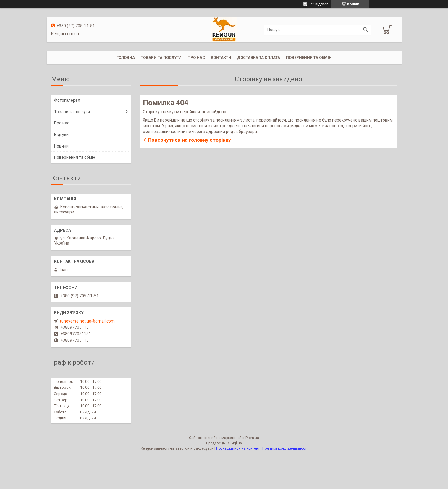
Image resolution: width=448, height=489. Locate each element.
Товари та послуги (161, 57)
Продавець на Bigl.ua (224, 443)
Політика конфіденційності (285, 448)
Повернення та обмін (309, 57)
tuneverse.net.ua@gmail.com (87, 321)
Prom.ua (252, 438)
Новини (61, 146)
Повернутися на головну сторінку (189, 140)
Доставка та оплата (258, 57)
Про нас (196, 57)
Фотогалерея (67, 100)
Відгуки (61, 134)
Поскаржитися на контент (238, 448)
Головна (126, 57)
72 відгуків (319, 4)
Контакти (221, 57)
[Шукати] (365, 29)
